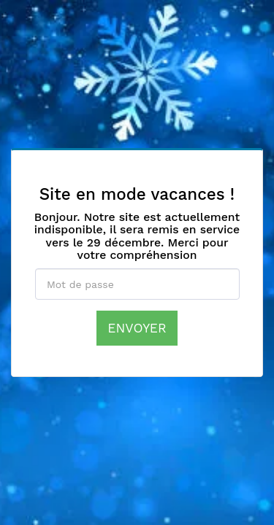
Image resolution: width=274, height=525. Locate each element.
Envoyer (136, 328)
